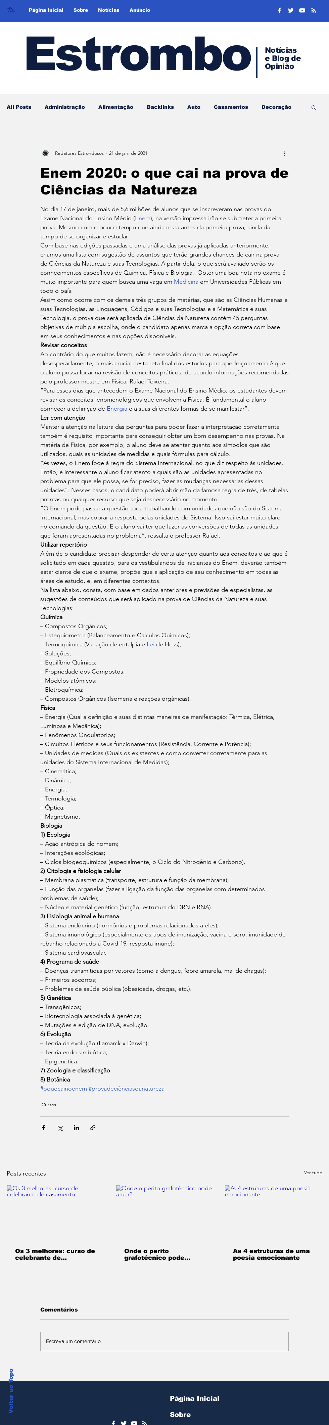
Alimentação (115, 107)
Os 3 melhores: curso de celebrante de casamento (55, 1254)
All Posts (19, 107)
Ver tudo (313, 1172)
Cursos (49, 1105)
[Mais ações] (285, 153)
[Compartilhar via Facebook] (43, 1127)
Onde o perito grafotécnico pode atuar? (154, 1254)
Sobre (180, 1414)
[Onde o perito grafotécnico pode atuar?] (164, 1212)
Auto (193, 107)
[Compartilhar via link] (93, 1127)
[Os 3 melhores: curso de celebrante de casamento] (55, 1212)
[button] (314, 107)
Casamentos (231, 107)
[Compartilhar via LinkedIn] (76, 1127)
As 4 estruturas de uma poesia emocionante (271, 1254)
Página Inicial (195, 1398)
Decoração (276, 107)
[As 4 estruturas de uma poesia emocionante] (273, 1212)
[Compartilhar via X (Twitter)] (60, 1127)
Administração (65, 107)
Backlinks (160, 107)
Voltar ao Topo (11, 1391)
